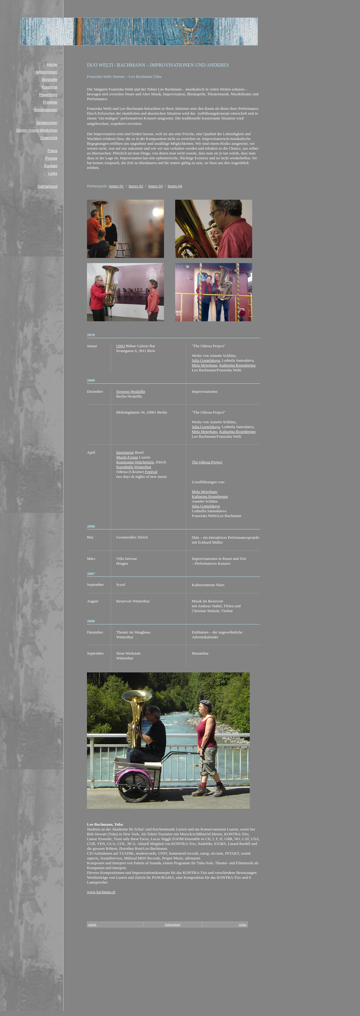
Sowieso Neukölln (130, 391)
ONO (120, 346)
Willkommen (46, 72)
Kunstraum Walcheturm (135, 462)
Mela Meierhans (204, 365)
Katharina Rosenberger (237, 365)
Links (52, 173)
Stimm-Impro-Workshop (36, 130)
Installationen (45, 109)
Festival (151, 471)
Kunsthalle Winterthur (133, 467)
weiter (242, 924)
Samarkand (47, 186)
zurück (92, 924)
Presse (51, 158)
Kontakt (50, 166)
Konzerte (49, 87)
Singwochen (46, 122)
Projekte (50, 102)
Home (52, 64)
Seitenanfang (172, 924)
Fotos (52, 150)
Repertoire (48, 94)
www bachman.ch (101, 892)
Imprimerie (125, 452)
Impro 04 (175, 186)
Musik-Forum (127, 457)
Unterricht (48, 137)
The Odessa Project (207, 462)
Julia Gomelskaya (206, 360)
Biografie (49, 79)
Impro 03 (155, 186)
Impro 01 (116, 186)
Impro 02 (136, 186)
